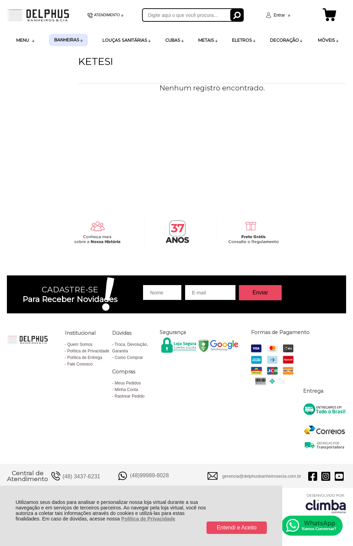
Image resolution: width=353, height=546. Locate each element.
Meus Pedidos (128, 383)
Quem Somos (79, 344)
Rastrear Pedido (130, 396)
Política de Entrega (84, 357)
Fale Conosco (80, 364)
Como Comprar (129, 357)
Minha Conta (126, 389)
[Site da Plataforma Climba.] (325, 503)
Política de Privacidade (148, 518)
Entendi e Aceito (237, 527)
